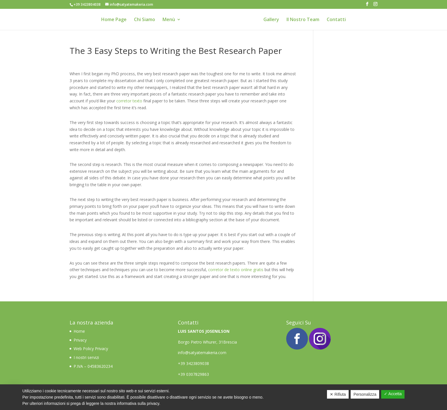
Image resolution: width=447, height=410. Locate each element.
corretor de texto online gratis (235, 269)
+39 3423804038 (87, 4)
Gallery (271, 20)
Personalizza (364, 394)
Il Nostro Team (303, 20)
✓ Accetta (393, 393)
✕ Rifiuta (338, 394)
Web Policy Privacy (91, 348)
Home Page (114, 20)
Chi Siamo (144, 20)
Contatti (336, 20)
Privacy (80, 340)
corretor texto (129, 100)
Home (80, 331)
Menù (168, 20)
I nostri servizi (86, 357)
